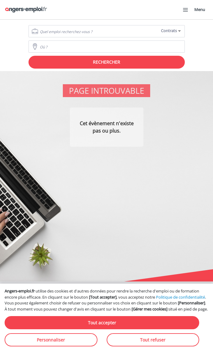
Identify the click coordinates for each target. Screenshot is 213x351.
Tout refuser (152, 340)
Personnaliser (51, 340)
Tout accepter (102, 323)
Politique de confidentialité (180, 297)
